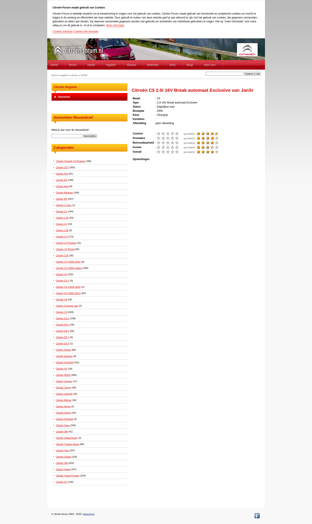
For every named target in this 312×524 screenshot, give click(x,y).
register (64, 75)
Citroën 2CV (62, 167)
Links (172, 64)
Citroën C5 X (63, 280)
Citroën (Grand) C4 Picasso (70, 161)
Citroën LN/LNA (64, 394)
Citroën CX (62, 312)
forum (73, 64)
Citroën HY (62, 368)
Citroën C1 (61, 211)
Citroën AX (61, 180)
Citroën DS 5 (63, 331)
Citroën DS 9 (63, 343)
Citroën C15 (62, 217)
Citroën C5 (61, 274)
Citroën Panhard (64, 419)
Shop (189, 64)
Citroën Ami (62, 173)
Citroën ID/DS (63, 375)
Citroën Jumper (64, 381)
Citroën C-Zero (64, 205)
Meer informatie (115, 25)
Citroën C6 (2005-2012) (68, 293)
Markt (91, 64)
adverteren (89, 514)
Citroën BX (61, 199)
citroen (74, 75)
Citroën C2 (61, 224)
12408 (83, 75)
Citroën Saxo (63, 425)
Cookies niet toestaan (85, 31)
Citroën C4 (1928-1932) (68, 261)
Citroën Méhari (64, 400)
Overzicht (64, 96)
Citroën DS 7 (63, 337)
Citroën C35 (62, 255)
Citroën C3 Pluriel (65, 249)
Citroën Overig (63, 412)
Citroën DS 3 (63, 318)
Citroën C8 (61, 299)
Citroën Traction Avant (67, 444)
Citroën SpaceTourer (67, 438)
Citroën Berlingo (64, 192)
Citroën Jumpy (63, 387)
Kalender (153, 64)
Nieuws (131, 64)
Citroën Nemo (63, 406)
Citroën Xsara (63, 469)
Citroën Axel (62, 186)
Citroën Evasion (64, 356)
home (54, 64)
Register (111, 64)
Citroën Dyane (63, 350)
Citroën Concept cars (67, 306)
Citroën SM (62, 431)
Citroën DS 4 (63, 324)
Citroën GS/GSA (64, 362)
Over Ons (210, 64)
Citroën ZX (61, 482)
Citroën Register (65, 87)
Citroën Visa (62, 450)
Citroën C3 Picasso (66, 243)
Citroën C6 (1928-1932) (68, 287)
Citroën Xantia (63, 456)
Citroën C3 (61, 236)
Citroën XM (62, 463)
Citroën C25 (62, 230)
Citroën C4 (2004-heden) (69, 268)
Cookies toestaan (63, 31)
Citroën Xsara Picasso (68, 475)
